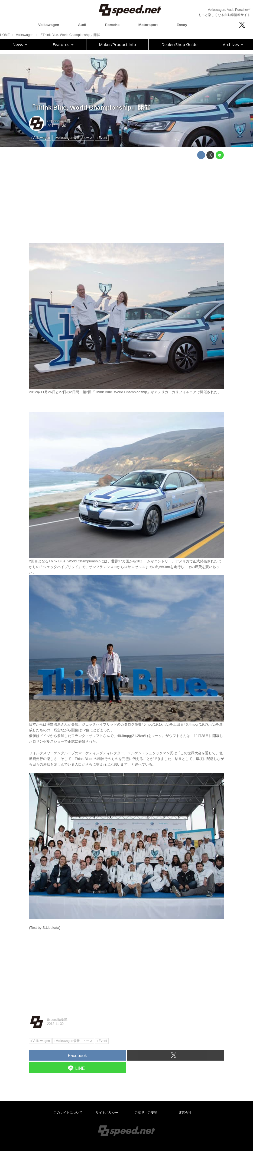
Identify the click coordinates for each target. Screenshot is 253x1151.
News (19, 44)
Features (63, 44)
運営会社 (185, 1112)
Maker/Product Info (117, 44)
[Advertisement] (126, 201)
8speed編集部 (59, 121)
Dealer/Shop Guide (179, 44)
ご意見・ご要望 (146, 1112)
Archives (233, 44)
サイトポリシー (107, 1112)
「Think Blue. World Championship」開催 (89, 107)
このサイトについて (68, 1112)
